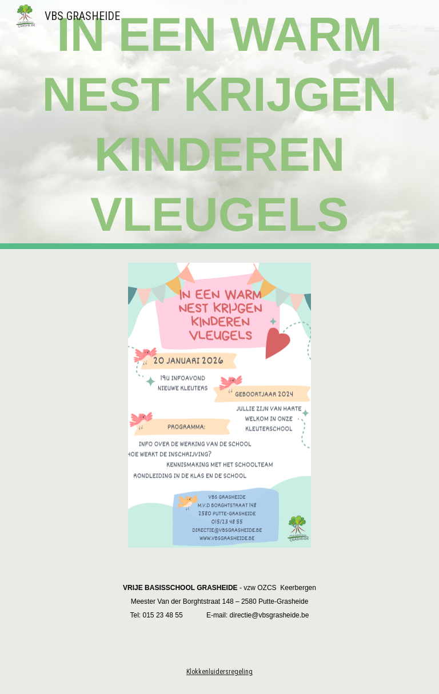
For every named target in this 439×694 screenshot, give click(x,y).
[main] (219, 124)
